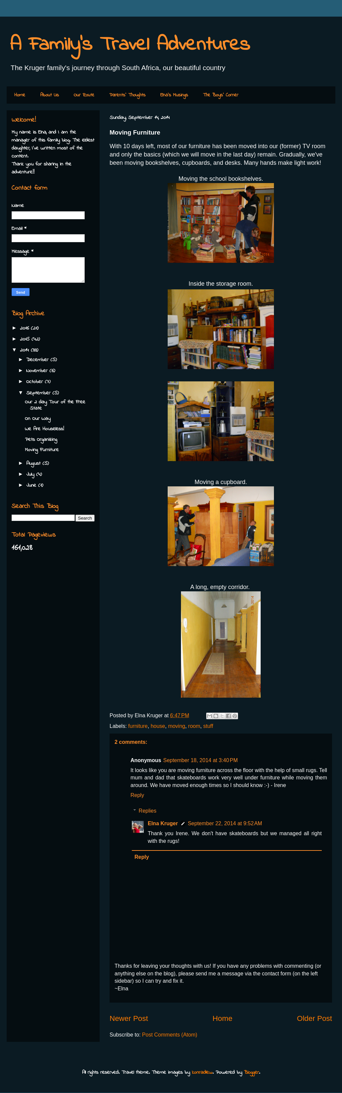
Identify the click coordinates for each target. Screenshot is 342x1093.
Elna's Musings (174, 95)
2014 (25, 350)
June (32, 485)
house (158, 726)
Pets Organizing (41, 440)
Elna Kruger (163, 823)
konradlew (202, 1072)
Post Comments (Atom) (169, 1035)
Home (19, 95)
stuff (208, 726)
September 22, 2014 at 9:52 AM (225, 823)
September (39, 393)
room (194, 726)
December (38, 360)
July (31, 474)
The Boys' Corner (220, 95)
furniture (138, 726)
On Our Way (37, 419)
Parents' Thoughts (127, 95)
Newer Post (129, 1018)
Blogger (251, 1072)
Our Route (84, 95)
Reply (137, 795)
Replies (147, 811)
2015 (26, 339)
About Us (49, 95)
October (35, 382)
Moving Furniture (42, 450)
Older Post (314, 1018)
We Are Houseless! (44, 429)
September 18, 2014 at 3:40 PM (200, 760)
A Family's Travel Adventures (130, 45)
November (37, 371)
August (34, 463)
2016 (25, 328)
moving (176, 726)
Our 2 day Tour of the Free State (55, 405)
